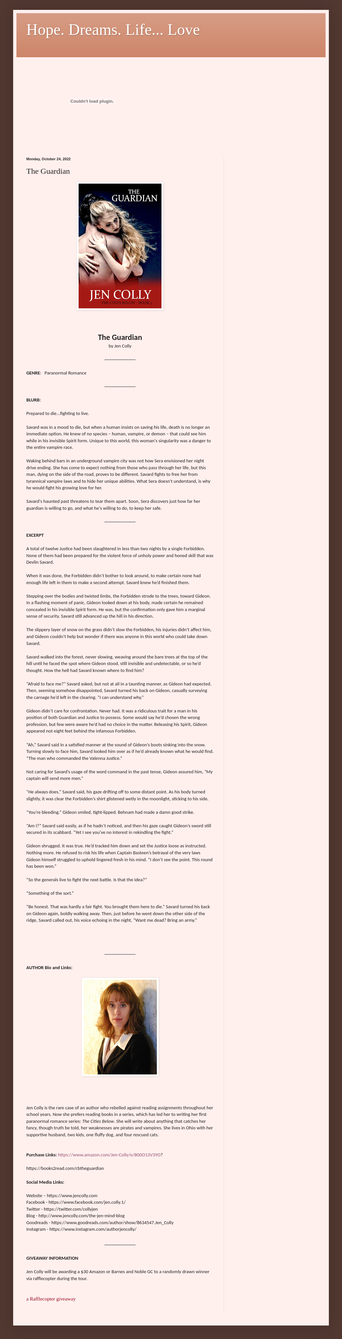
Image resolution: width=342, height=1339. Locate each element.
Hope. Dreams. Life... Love (113, 29)
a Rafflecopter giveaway (51, 1298)
